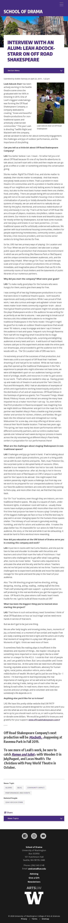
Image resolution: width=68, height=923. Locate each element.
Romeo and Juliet (24, 754)
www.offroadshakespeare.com (44, 719)
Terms (34, 919)
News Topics (13, 818)
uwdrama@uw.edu (37, 868)
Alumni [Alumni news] (8, 788)
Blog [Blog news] (20, 788)
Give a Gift (34, 877)
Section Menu (14, 70)
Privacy (24, 919)
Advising (34, 873)
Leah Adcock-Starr (14, 802)
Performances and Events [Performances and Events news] (17, 793)
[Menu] (61, 4)
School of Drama (23, 11)
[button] (50, 122)
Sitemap (45, 919)
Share (8, 812)
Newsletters (34, 881)
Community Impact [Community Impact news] (35, 788)
